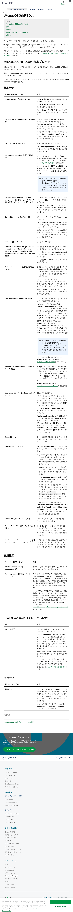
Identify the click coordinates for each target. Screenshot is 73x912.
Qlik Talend (9, 799)
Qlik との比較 (9, 846)
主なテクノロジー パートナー (14, 848)
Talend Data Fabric (11, 805)
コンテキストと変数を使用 (56, 666)
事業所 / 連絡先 (10, 887)
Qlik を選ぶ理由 (10, 831)
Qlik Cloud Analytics (12, 813)
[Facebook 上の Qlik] (66, 897)
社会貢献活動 (9, 869)
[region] (36, 905)
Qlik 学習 (8, 780)
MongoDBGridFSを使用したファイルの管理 (19, 721)
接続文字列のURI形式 (47, 163)
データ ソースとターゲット (14, 851)
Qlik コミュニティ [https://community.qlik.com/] (48, 897)
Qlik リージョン (10, 854)
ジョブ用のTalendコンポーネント (17, 9)
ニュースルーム (10, 884)
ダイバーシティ (10, 872)
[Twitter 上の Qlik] (58, 897)
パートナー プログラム (12, 878)
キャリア (8, 881)
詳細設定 (8, 29)
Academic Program (11, 875)
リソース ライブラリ (11, 786)
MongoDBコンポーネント (44, 9)
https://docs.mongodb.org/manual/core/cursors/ (50, 606)
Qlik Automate (10, 822)
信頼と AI (8, 840)
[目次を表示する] (4, 9)
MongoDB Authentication (46, 361)
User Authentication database (47, 385)
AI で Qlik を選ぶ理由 (12, 843)
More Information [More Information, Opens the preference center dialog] (60, 906)
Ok (60, 902)
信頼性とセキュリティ (12, 834)
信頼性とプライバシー (12, 837)
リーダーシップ (10, 867)
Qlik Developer (10, 775)
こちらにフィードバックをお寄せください (19, 749)
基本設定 (8, 27)
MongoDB (32, 9)
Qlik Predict (9, 819)
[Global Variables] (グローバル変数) (17, 32)
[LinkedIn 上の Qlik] (62, 897)
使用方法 (8, 35)
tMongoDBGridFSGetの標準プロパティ (18, 24)
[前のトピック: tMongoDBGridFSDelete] (19, 757)
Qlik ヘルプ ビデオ (11, 772)
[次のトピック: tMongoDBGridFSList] (54, 757)
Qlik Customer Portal (12, 783)
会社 (6, 864)
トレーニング (9, 777)
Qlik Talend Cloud (11, 802)
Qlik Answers (9, 816)
